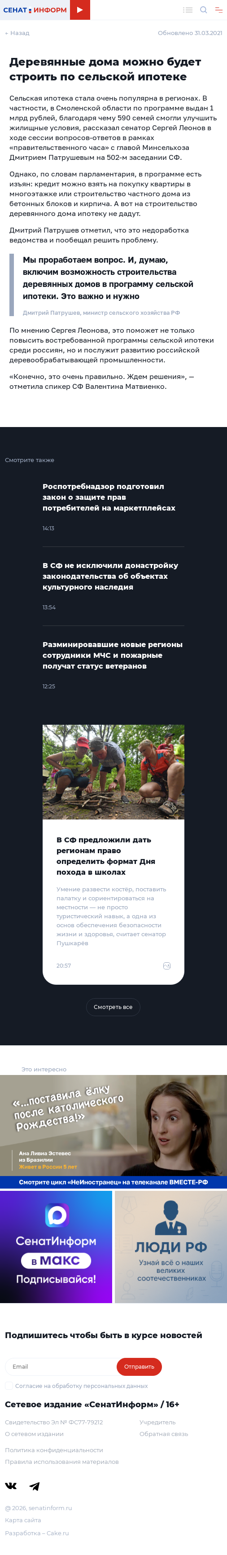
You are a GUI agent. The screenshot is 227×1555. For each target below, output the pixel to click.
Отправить (139, 1366)
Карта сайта (23, 1520)
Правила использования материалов (62, 1461)
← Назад (17, 32)
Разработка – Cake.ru (37, 1533)
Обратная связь (164, 1433)
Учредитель (157, 1422)
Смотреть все (113, 1007)
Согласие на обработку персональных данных (81, 1386)
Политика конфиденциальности (54, 1450)
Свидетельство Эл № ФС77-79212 (54, 1422)
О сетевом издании (34, 1433)
